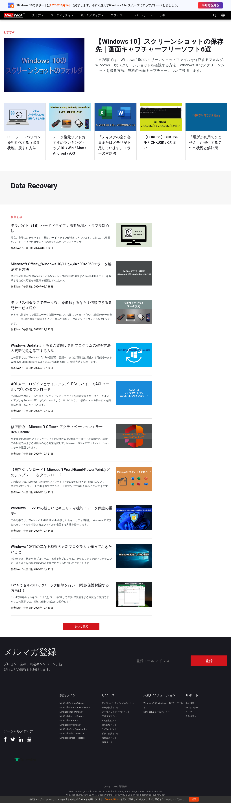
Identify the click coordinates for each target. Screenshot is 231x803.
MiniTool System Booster (72, 715)
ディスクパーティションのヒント (118, 702)
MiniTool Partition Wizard (72, 702)
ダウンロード (119, 15)
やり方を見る (210, 5)
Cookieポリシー (112, 799)
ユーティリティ (62, 15)
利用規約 (123, 786)
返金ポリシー (192, 715)
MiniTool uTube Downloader (73, 728)
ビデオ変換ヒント (110, 733)
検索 (214, 15)
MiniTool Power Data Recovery (75, 707)
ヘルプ (189, 711)
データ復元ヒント (110, 707)
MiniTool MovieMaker (70, 724)
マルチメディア (91, 15)
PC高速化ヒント (109, 715)
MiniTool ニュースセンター (156, 711)
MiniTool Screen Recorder (72, 737)
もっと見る (81, 626)
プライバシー (110, 786)
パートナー (143, 15)
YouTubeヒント (109, 728)
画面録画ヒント (109, 737)
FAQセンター (192, 707)
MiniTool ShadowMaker (71, 711)
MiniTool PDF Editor (69, 720)
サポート (165, 15)
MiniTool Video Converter (72, 733)
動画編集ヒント (109, 724)
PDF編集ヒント (109, 720)
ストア (37, 15)
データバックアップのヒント (116, 711)
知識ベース (107, 741)
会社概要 (190, 702)
